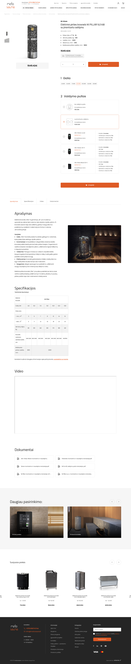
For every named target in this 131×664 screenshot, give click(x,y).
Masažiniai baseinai (86, 8)
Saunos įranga (42, 8)
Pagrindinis (7, 14)
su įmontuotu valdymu (81, 119)
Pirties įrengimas (74, 3)
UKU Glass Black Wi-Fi (80, 162)
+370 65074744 (34, 2)
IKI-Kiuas (64, 21)
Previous (12, 39)
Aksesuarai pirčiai (80, 641)
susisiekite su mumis (61, 359)
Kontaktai (95, 3)
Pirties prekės (29, 8)
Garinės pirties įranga (56, 8)
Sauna (76, 628)
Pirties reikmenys (99, 8)
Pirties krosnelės (27, 14)
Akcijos (123, 8)
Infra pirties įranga (71, 8)
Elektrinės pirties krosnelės (39, 14)
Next (52, 39)
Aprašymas (77, 135)
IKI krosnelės (52, 14)
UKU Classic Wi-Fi (79, 148)
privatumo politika (105, 633)
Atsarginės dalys (112, 8)
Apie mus (56, 3)
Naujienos (64, 3)
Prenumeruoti (102, 639)
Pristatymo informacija (57, 649)
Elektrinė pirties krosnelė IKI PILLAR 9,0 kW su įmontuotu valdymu (74, 14)
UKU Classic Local (79, 133)
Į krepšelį (105, 64)
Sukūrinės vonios (79, 637)
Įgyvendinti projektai (85, 3)
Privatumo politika (56, 652)
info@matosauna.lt (33, 631)
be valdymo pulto (80, 104)
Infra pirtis (77, 634)
